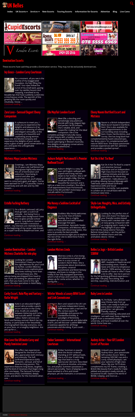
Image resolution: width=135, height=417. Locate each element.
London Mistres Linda (59, 249)
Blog (115, 11)
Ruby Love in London (101, 293)
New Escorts (48, 11)
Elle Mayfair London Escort (61, 112)
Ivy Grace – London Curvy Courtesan (23, 72)
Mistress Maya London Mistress (20, 158)
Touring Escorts (64, 11)
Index (10, 11)
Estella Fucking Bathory (16, 203)
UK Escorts (22, 12)
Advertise (105, 11)
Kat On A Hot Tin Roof (102, 158)
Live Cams (125, 11)
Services (35, 12)
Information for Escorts (86, 11)
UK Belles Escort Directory (18, 415)
